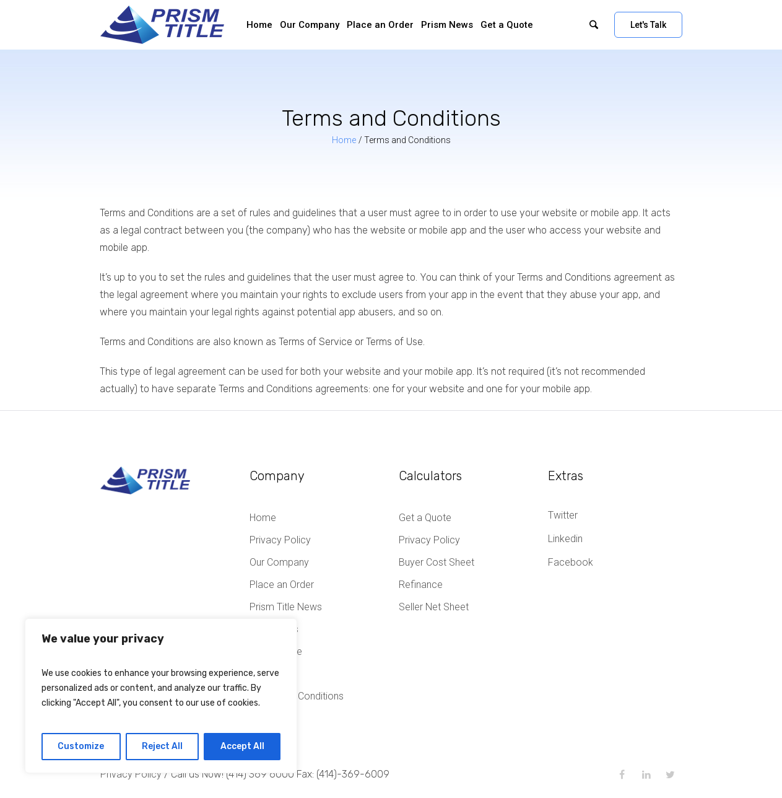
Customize (81, 746)
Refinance (421, 584)
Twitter (563, 515)
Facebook (570, 562)
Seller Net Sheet (434, 607)
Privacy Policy (280, 540)
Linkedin (565, 539)
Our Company (279, 562)
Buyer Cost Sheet (436, 562)
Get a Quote (425, 518)
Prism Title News (286, 607)
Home (344, 140)
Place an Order (282, 584)
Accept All (242, 746)
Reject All (162, 746)
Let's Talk (648, 25)
